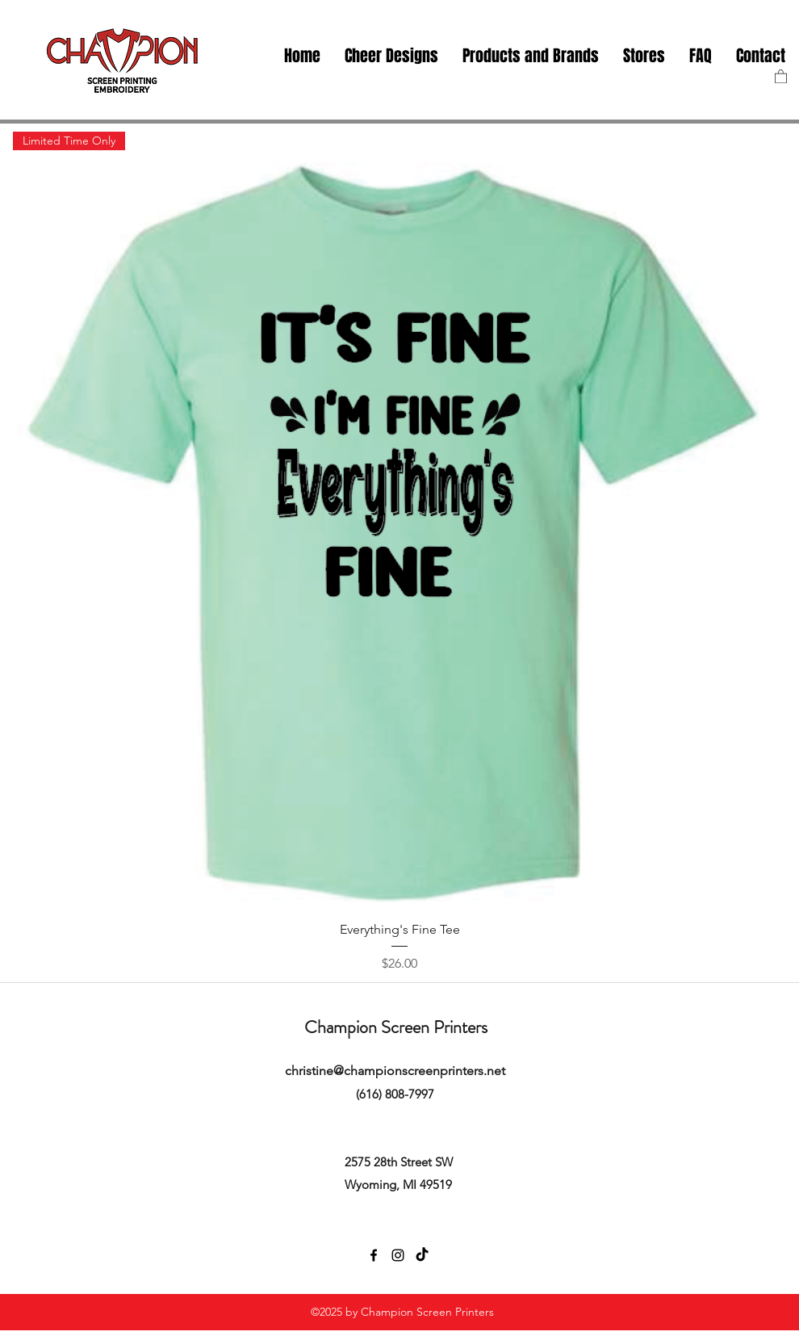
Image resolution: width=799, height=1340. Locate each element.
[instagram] (398, 1255)
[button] (644, 56)
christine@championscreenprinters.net (395, 1070)
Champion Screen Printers (395, 1027)
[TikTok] (422, 1255)
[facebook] (374, 1255)
